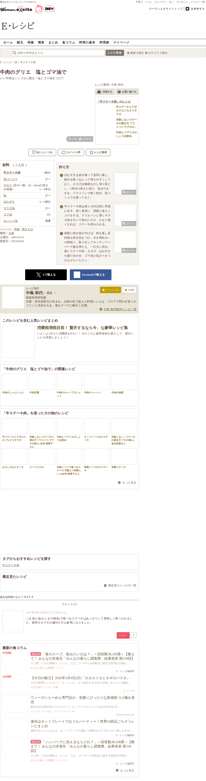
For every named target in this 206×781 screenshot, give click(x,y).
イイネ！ (123, 635)
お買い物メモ (126, 92)
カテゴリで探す (158, 53)
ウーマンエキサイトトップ (166, 8)
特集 (31, 42)
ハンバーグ (62, 760)
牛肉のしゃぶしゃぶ (14, 384)
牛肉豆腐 (42, 384)
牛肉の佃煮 (124, 384)
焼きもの (27, 229)
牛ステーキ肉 (10, 565)
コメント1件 (71, 152)
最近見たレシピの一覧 (122, 585)
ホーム (8, 42)
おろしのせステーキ (14, 458)
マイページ (121, 42)
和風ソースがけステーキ (96, 460)
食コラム (68, 42)
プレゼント (182, 2)
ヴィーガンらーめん (41, 711)
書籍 (49, 292)
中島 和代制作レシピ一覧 (120, 309)
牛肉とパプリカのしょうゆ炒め (69, 429)
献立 (20, 42)
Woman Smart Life (125, 714)
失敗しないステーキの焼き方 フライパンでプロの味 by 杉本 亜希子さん (42, 433)
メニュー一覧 (198, 2)
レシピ (47, 687)
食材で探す (137, 53)
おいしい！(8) (44, 152)
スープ (59, 668)
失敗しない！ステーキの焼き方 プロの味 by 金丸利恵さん (124, 431)
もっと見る (129, 482)
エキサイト (198, 8)
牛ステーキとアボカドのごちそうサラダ (14, 429)
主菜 (11, 233)
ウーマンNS (69, 711)
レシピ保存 (100, 152)
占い (171, 2)
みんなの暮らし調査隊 (42, 668)
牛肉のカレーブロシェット (69, 385)
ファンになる (110, 290)
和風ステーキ (124, 458)
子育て (139, 2)
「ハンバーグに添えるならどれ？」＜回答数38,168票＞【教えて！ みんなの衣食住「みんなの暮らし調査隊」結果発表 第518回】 (83, 746)
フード (57, 711)
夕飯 (55, 687)
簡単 (41, 42)
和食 (17, 229)
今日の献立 (37, 687)
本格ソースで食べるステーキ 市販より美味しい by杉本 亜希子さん (69, 461)
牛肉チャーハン (96, 384)
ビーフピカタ (42, 458)
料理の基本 (87, 42)
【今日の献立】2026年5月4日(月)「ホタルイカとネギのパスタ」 (80, 678)
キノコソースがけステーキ (96, 429)
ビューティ (161, 2)
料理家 (104, 42)
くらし (148, 2)
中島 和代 (117, 84)
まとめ (53, 42)
